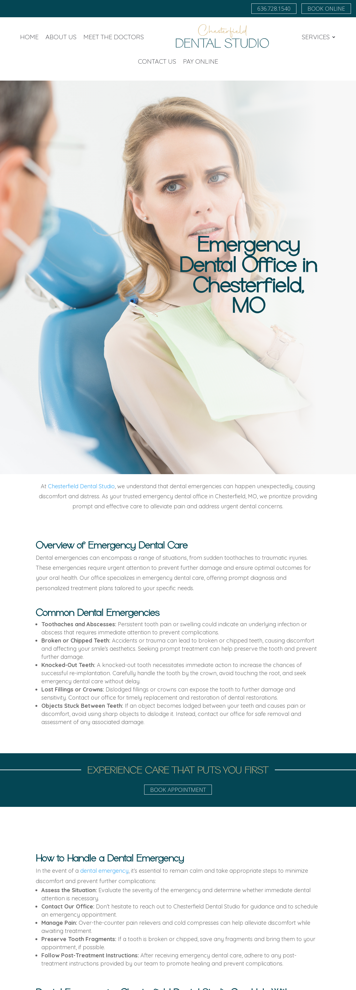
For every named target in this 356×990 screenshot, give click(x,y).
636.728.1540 (274, 8)
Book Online (326, 8)
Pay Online (200, 61)
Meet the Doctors (113, 37)
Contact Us (157, 61)
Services (316, 37)
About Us (60, 37)
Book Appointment (178, 789)
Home (29, 37)
